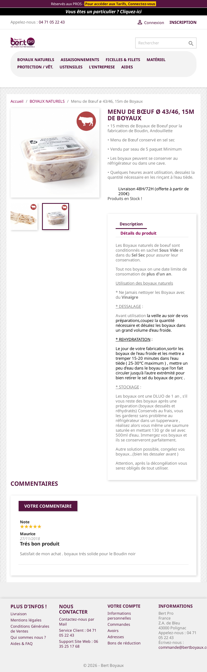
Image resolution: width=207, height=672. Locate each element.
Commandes (119, 624)
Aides (127, 66)
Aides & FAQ (22, 643)
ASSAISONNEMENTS (80, 59)
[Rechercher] (165, 43)
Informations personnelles (119, 616)
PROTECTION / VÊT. (35, 66)
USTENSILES (71, 66)
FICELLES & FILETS (123, 59)
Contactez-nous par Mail (76, 622)
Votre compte (124, 606)
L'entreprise (102, 66)
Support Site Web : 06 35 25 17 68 (78, 644)
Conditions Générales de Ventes (30, 629)
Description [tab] (131, 224)
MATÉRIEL (156, 59)
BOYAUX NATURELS (35, 59)
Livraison (19, 613)
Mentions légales (26, 620)
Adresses (116, 636)
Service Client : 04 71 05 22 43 (77, 633)
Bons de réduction (124, 643)
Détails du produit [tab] (138, 233)
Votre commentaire (48, 506)
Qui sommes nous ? (28, 637)
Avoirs (113, 630)
